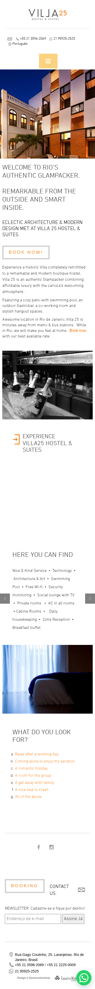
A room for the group (33, 775)
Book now (77, 330)
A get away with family (34, 782)
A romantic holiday (31, 768)
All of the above (28, 796)
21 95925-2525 (64, 39)
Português (20, 44)
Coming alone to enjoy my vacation (45, 761)
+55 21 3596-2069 (33, 39)
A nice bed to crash (32, 790)
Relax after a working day (37, 754)
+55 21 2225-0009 (61, 965)
